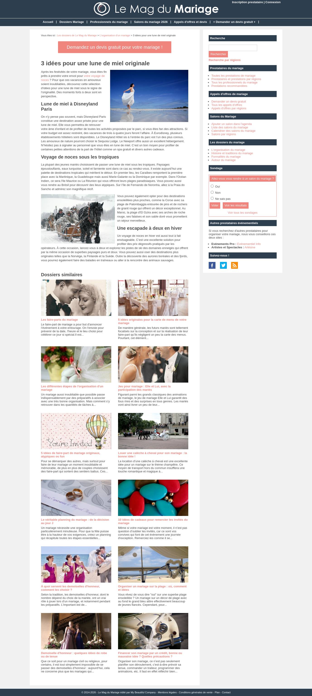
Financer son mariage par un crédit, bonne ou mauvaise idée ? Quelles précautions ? (150, 654)
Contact (226, 692)
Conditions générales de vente (196, 692)
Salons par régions (223, 134)
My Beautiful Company (143, 692)
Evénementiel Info (249, 244)
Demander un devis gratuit (228, 101)
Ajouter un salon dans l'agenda (231, 124)
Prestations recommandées (229, 86)
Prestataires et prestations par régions (236, 79)
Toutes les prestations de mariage (233, 75)
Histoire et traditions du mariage (232, 153)
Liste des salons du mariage (229, 127)
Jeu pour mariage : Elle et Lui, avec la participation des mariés (144, 388)
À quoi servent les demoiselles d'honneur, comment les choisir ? (70, 588)
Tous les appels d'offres (226, 105)
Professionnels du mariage (109, 22)
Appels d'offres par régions (228, 108)
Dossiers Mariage (71, 22)
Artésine (249, 247)
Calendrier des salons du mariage (233, 130)
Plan (217, 692)
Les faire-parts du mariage (59, 319)
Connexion (273, 2)
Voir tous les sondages (243, 212)
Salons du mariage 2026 (151, 22)
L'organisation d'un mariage (114, 35)
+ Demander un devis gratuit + (234, 22)
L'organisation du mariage (228, 149)
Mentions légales (167, 692)
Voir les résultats (236, 205)
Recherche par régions (225, 60)
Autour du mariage (223, 160)
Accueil (48, 22)
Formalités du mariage (226, 156)
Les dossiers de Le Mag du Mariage (77, 35)
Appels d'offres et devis (190, 22)
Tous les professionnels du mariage (234, 82)
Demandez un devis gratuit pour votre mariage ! (114, 47)
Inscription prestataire (247, 2)
